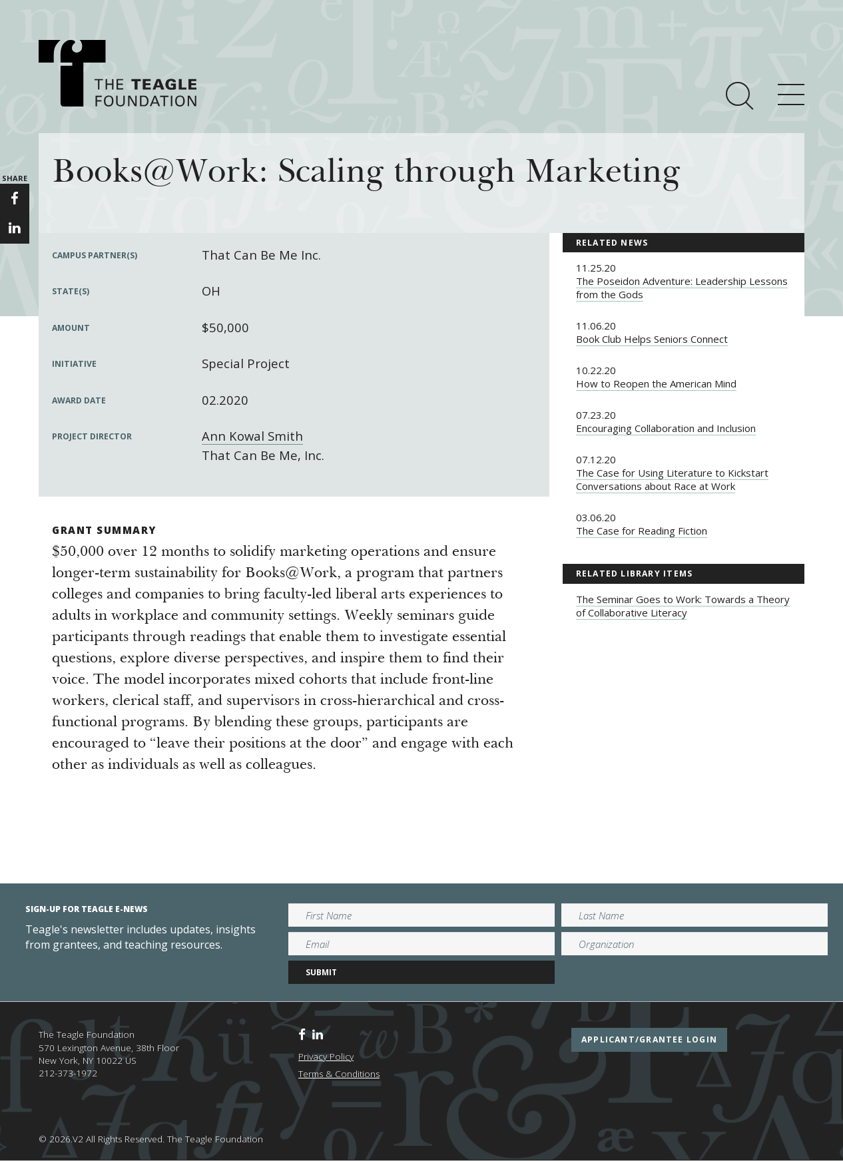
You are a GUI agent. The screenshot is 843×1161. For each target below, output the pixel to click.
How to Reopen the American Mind (656, 383)
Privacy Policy (326, 1056)
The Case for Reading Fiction (641, 530)
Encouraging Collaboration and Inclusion (666, 428)
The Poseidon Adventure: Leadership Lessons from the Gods (682, 287)
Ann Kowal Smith (252, 435)
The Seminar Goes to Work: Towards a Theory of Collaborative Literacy (683, 605)
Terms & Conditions (339, 1074)
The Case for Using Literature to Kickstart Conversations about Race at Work (672, 479)
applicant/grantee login (649, 1039)
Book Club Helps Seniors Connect (652, 339)
